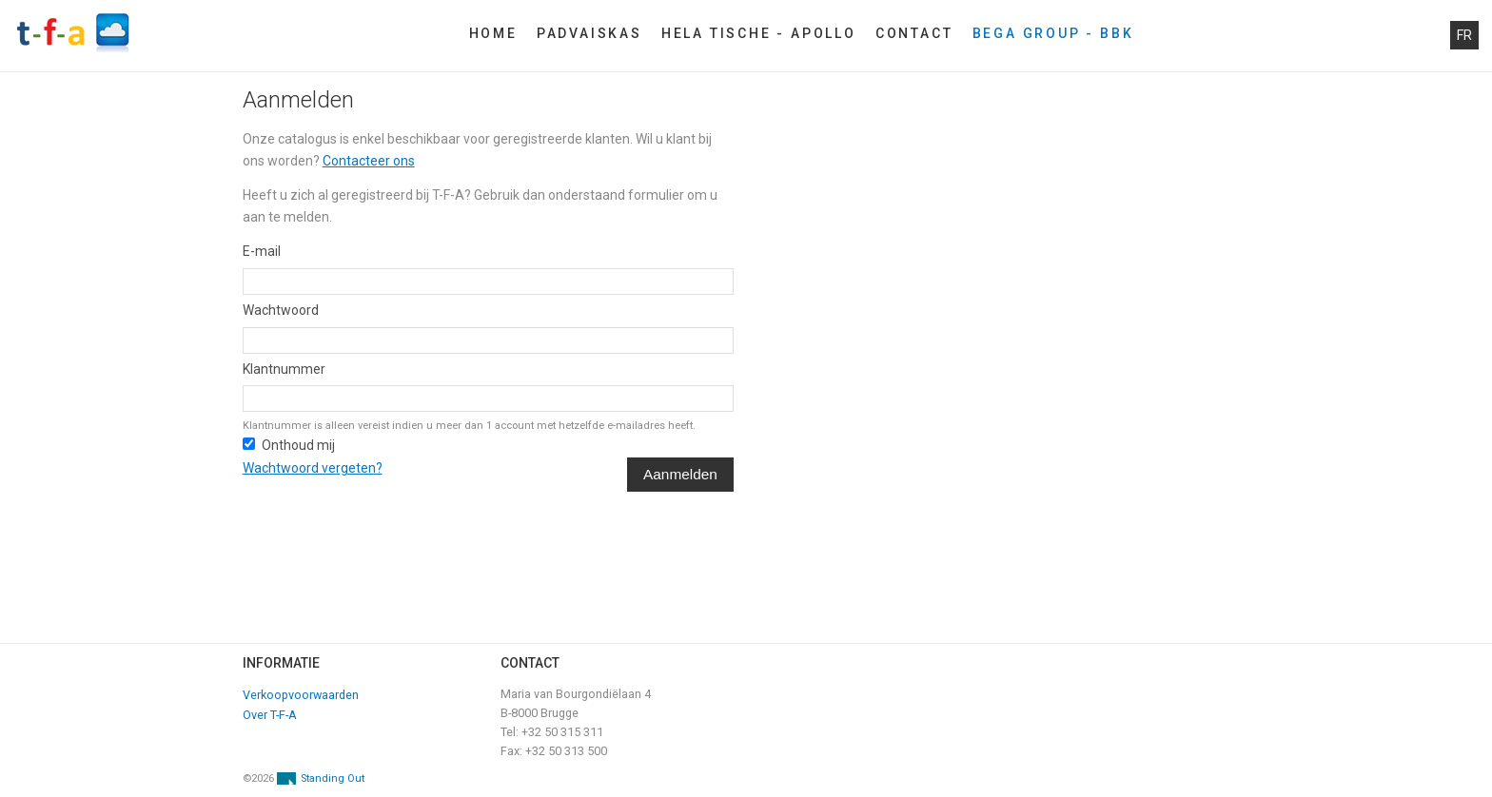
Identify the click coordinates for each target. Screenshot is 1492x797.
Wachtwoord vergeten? (313, 468)
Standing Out (332, 778)
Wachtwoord (281, 310)
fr (1464, 35)
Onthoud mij (298, 445)
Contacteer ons (369, 160)
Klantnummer (284, 369)
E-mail (262, 251)
